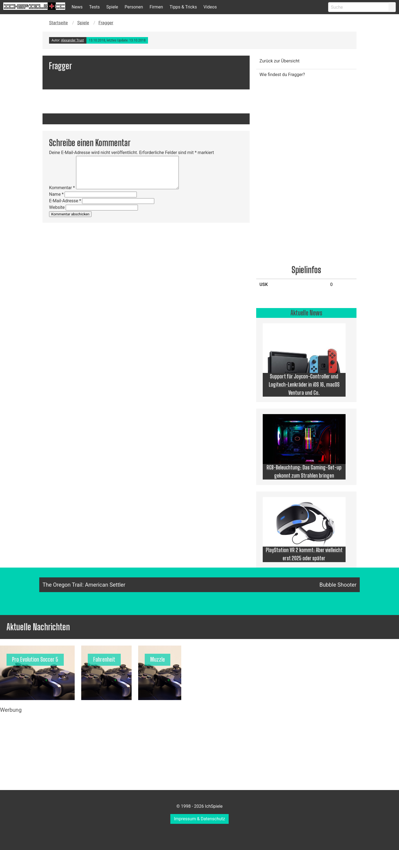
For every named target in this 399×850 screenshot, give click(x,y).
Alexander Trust (72, 40)
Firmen (156, 7)
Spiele (112, 7)
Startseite (58, 22)
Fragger (105, 22)
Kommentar (62, 187)
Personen (134, 7)
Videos (210, 7)
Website (57, 207)
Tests (94, 7)
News (77, 7)
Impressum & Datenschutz (199, 818)
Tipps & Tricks (183, 7)
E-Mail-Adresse (65, 200)
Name (56, 194)
